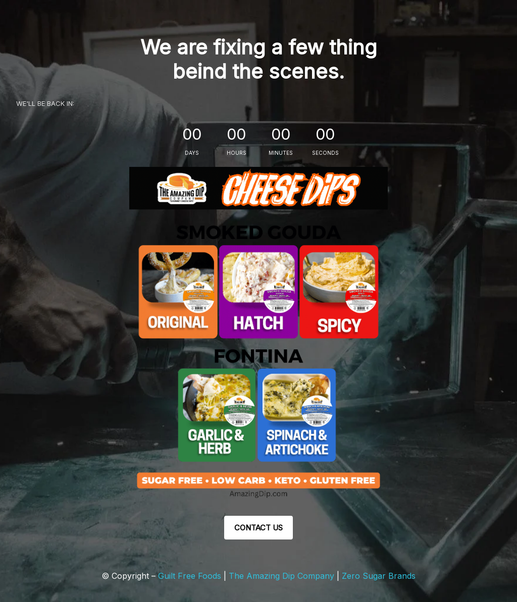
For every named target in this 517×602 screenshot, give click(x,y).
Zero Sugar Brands (379, 576)
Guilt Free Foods (189, 576)
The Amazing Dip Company (283, 576)
